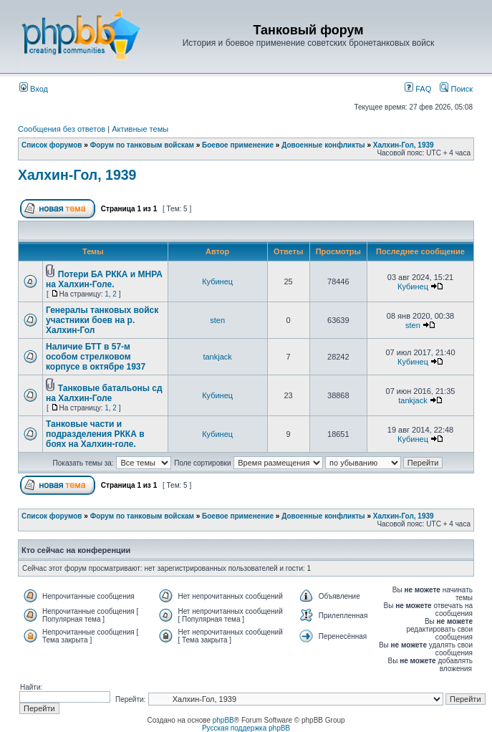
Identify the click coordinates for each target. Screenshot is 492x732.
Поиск (456, 89)
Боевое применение (238, 145)
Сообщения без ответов (61, 129)
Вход (33, 89)
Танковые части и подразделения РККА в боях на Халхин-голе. (95, 434)
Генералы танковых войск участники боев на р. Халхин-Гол (102, 320)
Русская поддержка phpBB (246, 728)
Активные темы (140, 129)
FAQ (418, 89)
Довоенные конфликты (323, 145)
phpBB (223, 720)
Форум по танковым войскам (142, 145)
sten (217, 320)
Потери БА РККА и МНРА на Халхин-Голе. (104, 279)
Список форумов (51, 145)
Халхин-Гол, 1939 (403, 145)
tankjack (217, 356)
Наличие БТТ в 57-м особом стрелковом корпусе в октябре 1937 (95, 357)
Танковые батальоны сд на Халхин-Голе (104, 393)
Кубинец (217, 281)
